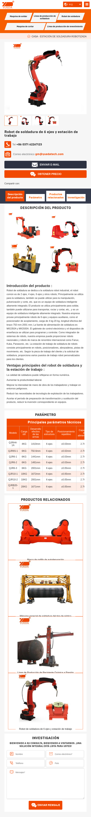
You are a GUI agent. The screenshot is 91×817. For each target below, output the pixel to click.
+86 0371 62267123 (29, 144)
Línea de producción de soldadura (45, 17)
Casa (35, 36)
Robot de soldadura (71, 16)
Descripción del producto (15, 196)
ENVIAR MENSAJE (45, 805)
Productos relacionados (56, 196)
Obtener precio (45, 174)
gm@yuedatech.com (49, 154)
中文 (71, 4)
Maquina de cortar (25, 27)
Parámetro (35, 197)
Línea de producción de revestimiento (65, 27)
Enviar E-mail (45, 164)
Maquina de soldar (18, 16)
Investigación (76, 197)
